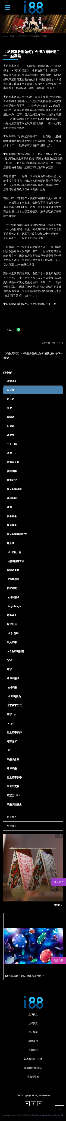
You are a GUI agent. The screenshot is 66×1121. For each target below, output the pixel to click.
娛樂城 (10, 417)
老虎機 (10, 435)
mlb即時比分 (14, 696)
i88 (8, 750)
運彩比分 (12, 714)
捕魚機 (10, 543)
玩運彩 (10, 426)
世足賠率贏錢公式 (17, 534)
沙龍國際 (12, 471)
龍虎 (9, 408)
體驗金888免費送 (33, 1067)
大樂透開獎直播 (15, 561)
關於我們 (33, 1041)
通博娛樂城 (13, 678)
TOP (59, 1108)
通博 (9, 507)
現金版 (12, 36)
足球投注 (12, 624)
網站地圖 (34, 1076)
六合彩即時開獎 (15, 651)
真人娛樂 (33, 1032)
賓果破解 (33, 1050)
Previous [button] (57, 836)
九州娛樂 (12, 687)
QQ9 (9, 660)
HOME (5, 36)
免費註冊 (12, 825)
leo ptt (10, 723)
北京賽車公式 (14, 705)
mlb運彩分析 (14, 552)
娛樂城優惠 (13, 570)
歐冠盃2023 (13, 795)
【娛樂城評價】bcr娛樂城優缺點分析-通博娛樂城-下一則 (33, 355)
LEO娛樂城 (13, 579)
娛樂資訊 (33, 1023)
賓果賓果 (12, 516)
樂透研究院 (13, 786)
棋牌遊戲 (12, 588)
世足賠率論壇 (14, 489)
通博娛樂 (12, 768)
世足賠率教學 (14, 777)
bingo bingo (14, 606)
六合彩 (10, 399)
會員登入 (12, 816)
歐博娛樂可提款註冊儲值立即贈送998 (26, 905)
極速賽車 (12, 525)
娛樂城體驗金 (14, 804)
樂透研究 (12, 480)
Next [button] (61, 836)
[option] (33, 24)
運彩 (9, 669)
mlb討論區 (13, 633)
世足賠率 (12, 642)
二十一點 (12, 444)
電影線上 (12, 615)
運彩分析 (12, 741)
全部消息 (12, 381)
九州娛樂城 (13, 597)
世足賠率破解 (14, 732)
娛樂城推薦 (13, 759)
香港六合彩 (13, 462)
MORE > (58, 905)
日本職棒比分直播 (33, 1059)
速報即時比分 (14, 498)
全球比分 (12, 453)
